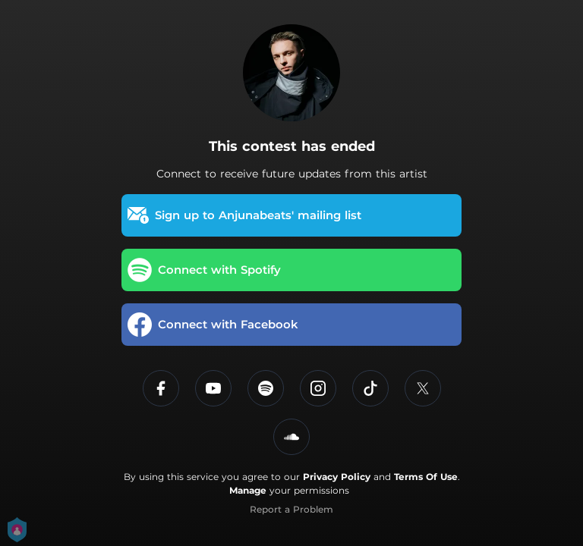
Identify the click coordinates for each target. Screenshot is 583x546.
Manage (247, 490)
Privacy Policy (336, 476)
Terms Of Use (426, 476)
